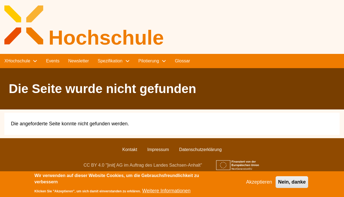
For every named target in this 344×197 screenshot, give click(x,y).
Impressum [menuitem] (158, 149)
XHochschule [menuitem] (17, 61)
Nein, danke (292, 184)
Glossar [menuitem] (182, 61)
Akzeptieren (259, 184)
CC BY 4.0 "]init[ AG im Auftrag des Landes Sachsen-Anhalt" (142, 165)
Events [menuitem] (52, 61)
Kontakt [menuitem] (129, 149)
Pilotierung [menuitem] (148, 61)
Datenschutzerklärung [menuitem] (200, 149)
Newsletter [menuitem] (78, 61)
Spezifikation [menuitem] (110, 61)
